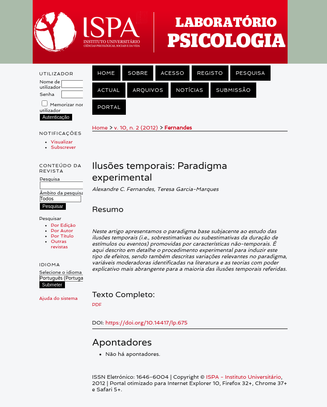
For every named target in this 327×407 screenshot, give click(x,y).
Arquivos (148, 90)
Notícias (189, 90)
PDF (97, 304)
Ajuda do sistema (58, 298)
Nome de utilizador (50, 84)
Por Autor (62, 230)
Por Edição (63, 225)
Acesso (173, 73)
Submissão (233, 90)
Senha (47, 94)
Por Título (62, 235)
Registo (210, 73)
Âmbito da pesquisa (62, 195)
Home (106, 73)
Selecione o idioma (60, 272)
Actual (109, 90)
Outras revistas (59, 243)
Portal (109, 107)
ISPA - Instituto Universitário (243, 377)
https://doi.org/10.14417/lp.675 (146, 323)
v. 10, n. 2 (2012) (136, 128)
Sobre (138, 73)
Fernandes (178, 128)
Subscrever (63, 147)
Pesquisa (64, 182)
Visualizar (62, 141)
